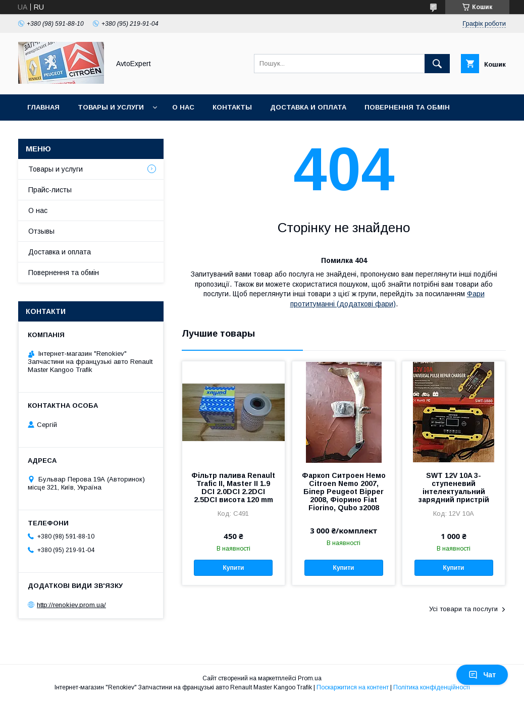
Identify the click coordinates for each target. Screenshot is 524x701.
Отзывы (41, 231)
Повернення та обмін (407, 107)
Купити (233, 567)
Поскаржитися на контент (353, 687)
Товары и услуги (111, 107)
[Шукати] (437, 63)
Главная (43, 107)
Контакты (232, 107)
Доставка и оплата (308, 107)
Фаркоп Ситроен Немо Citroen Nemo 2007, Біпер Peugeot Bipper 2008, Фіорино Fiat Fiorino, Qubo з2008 (344, 491)
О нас (183, 107)
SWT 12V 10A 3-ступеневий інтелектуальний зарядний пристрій (453, 487)
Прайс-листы (50, 190)
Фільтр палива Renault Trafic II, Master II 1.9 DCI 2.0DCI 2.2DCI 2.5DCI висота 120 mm (233, 487)
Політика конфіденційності (431, 687)
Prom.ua (310, 678)
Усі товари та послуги (463, 609)
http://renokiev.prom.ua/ (71, 605)
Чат (482, 674)
